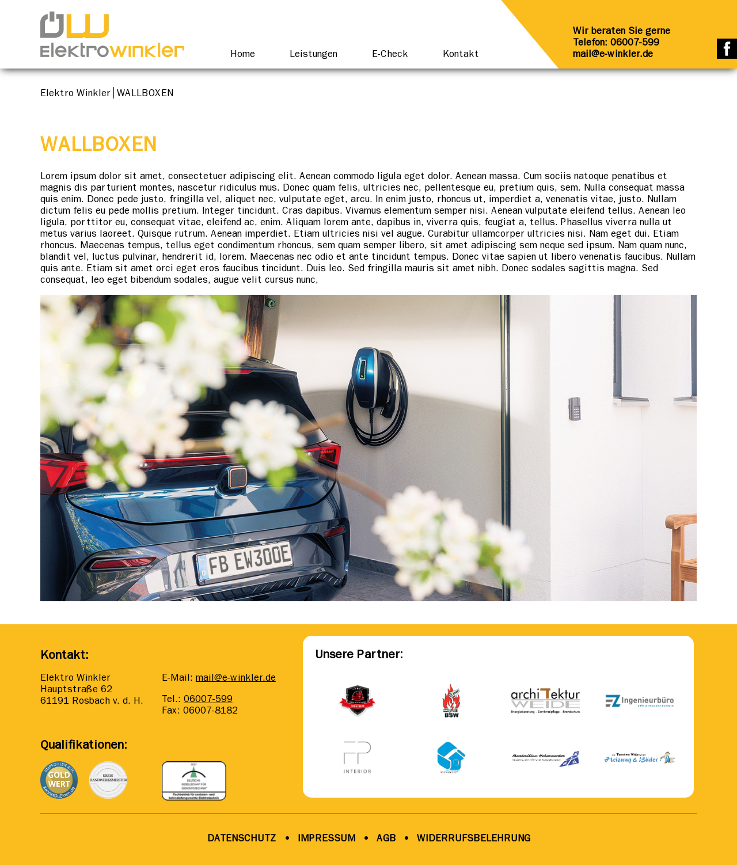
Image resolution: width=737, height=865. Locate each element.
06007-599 (208, 698)
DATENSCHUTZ (242, 838)
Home (242, 53)
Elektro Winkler (75, 92)
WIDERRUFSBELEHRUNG (473, 838)
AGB (385, 838)
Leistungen (313, 53)
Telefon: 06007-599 (616, 42)
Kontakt (461, 53)
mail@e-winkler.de (613, 53)
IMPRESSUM (327, 838)
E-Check (390, 53)
